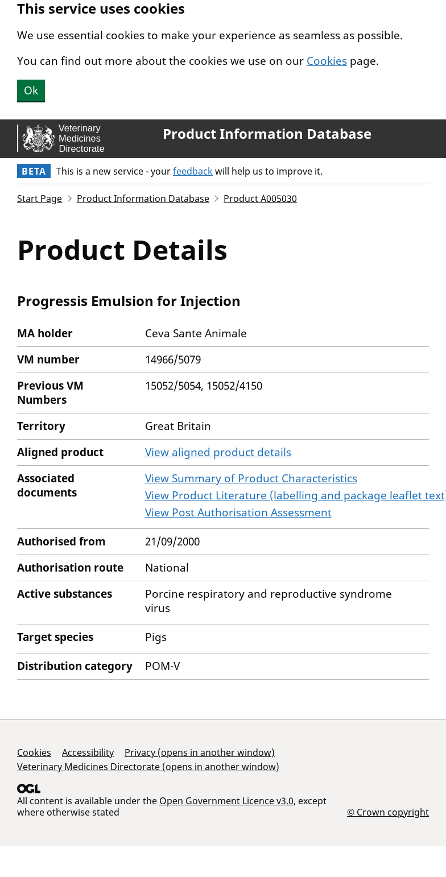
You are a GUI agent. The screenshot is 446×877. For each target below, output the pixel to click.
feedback (193, 171)
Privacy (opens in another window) (200, 752)
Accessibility (88, 752)
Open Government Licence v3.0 (226, 801)
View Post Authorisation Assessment (238, 512)
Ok (31, 90)
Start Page (39, 198)
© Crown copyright (388, 812)
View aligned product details (218, 452)
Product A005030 (260, 198)
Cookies (327, 60)
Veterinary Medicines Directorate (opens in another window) (148, 766)
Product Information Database (267, 133)
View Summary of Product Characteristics (251, 478)
